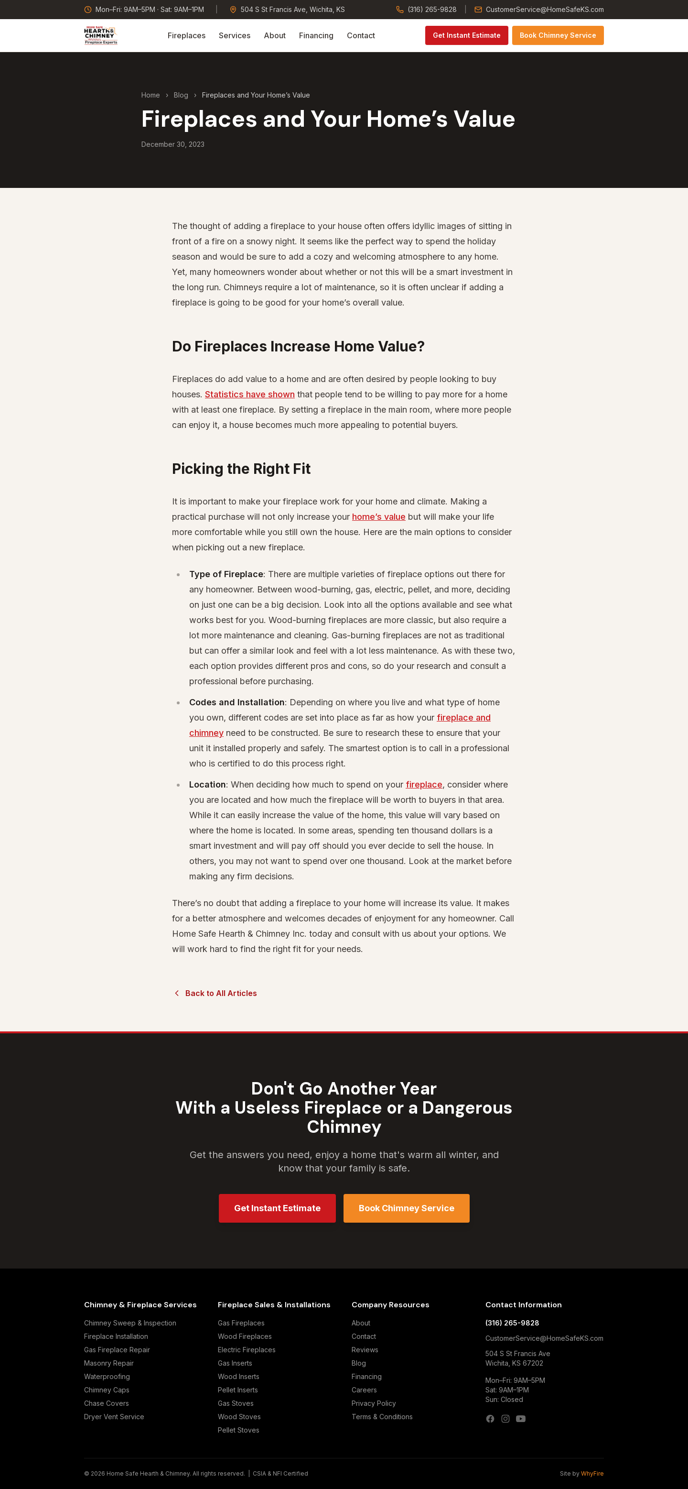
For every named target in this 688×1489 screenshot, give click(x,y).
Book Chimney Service (558, 35)
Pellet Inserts (238, 1390)
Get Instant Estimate (467, 35)
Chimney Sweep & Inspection (130, 1323)
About (275, 35)
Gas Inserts (235, 1363)
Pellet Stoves (238, 1430)
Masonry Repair (109, 1363)
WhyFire (592, 1473)
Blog (181, 95)
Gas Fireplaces (241, 1323)
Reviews (365, 1350)
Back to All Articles (214, 993)
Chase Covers (106, 1403)
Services (234, 35)
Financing (316, 35)
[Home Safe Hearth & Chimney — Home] (101, 35)
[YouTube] (521, 1418)
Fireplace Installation (116, 1336)
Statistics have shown (250, 394)
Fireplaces (186, 35)
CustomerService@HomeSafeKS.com (539, 9)
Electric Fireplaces (247, 1350)
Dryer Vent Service (114, 1416)
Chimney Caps (106, 1390)
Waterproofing (107, 1376)
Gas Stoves (236, 1403)
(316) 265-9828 (426, 9)
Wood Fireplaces (245, 1336)
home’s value (379, 517)
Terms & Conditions (382, 1416)
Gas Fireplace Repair (117, 1350)
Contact (361, 35)
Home (150, 95)
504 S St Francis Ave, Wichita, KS (287, 9)
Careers (364, 1390)
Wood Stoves (239, 1416)
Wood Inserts (238, 1376)
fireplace (424, 784)
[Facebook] (490, 1418)
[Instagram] (505, 1418)
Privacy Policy (374, 1403)
